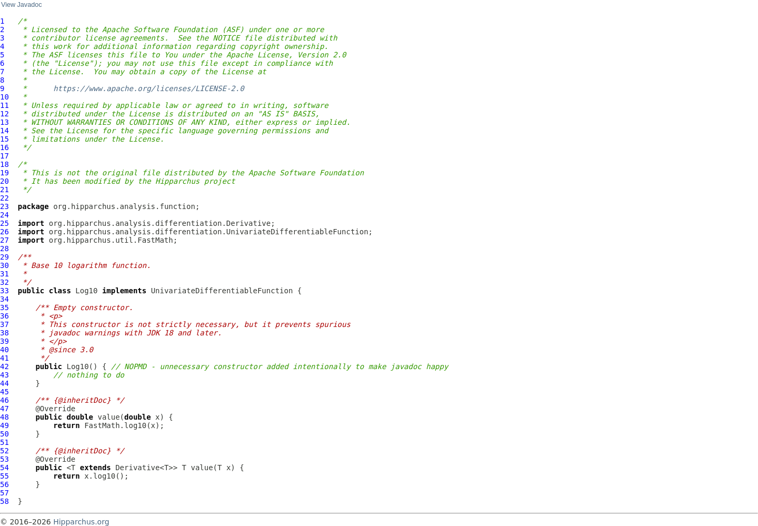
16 (4, 147)
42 (4, 366)
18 (4, 164)
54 (4, 467)
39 (4, 341)
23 (4, 206)
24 (4, 215)
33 (4, 290)
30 (4, 265)
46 (4, 400)
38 (4, 333)
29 (4, 257)
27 (4, 240)
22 (4, 198)
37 (4, 324)
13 (4, 122)
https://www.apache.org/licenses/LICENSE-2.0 (148, 88)
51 (4, 442)
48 (4, 417)
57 (4, 493)
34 (4, 299)
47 (4, 408)
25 (4, 223)
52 (4, 450)
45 (4, 392)
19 (4, 172)
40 (4, 349)
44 (4, 383)
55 (4, 476)
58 (4, 501)
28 (4, 248)
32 (4, 282)
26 (4, 231)
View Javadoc (21, 4)
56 (4, 484)
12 (4, 114)
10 (4, 97)
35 (4, 307)
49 (4, 425)
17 (4, 156)
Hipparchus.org (81, 522)
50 (4, 434)
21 (4, 189)
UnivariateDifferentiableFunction (222, 290)
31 (4, 274)
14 (4, 130)
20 (4, 181)
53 (4, 459)
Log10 (86, 290)
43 (4, 375)
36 (4, 316)
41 (4, 358)
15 (4, 139)
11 (4, 105)
